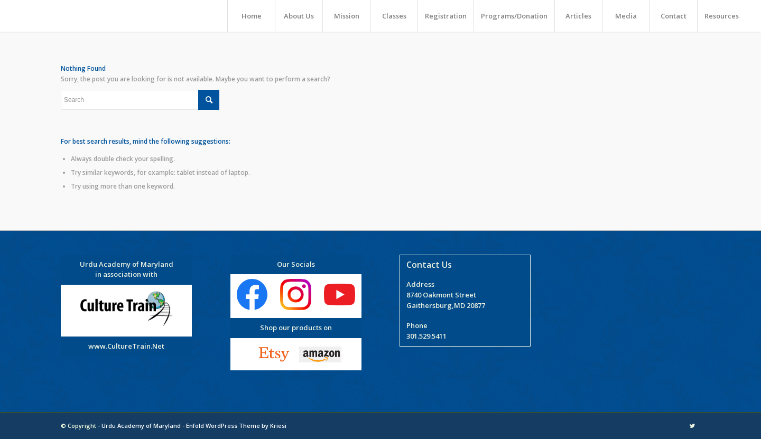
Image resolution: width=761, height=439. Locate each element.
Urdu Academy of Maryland (141, 425)
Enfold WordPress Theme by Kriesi (236, 425)
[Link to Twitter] (692, 426)
